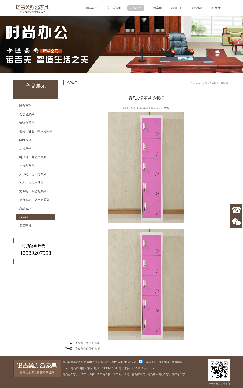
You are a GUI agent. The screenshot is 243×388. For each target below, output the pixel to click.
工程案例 (156, 8)
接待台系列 (26, 165)
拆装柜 (23, 217)
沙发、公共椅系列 (31, 182)
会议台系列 (26, 114)
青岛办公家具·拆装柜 (87, 343)
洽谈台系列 (26, 122)
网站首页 (92, 8)
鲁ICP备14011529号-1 (123, 362)
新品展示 (25, 208)
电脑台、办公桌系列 (33, 157)
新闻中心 (176, 8)
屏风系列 (25, 148)
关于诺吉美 (114, 8)
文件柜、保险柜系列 (33, 191)
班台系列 (25, 105)
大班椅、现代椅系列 (33, 174)
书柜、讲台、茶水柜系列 (36, 131)
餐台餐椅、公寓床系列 (34, 200)
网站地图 (151, 362)
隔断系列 (25, 140)
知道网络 (177, 362)
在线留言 (197, 8)
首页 (204, 83)
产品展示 (135, 8)
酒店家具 (25, 225)
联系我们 (217, 8)
